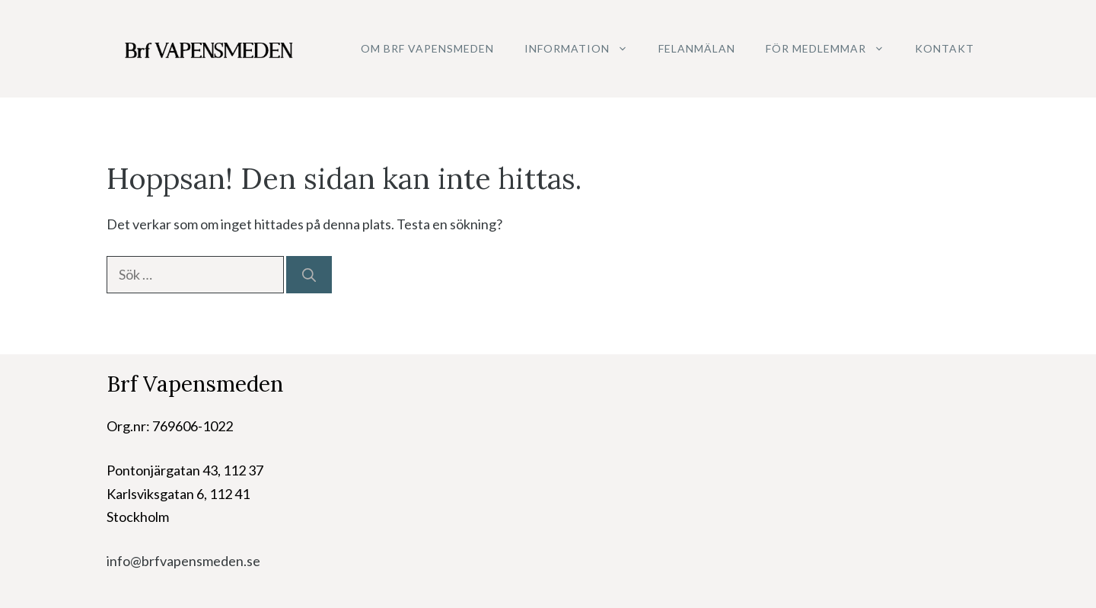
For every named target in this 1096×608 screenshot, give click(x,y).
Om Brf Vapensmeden (427, 48)
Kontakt (944, 48)
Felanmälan (696, 48)
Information (583, 48)
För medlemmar (833, 48)
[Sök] (309, 274)
